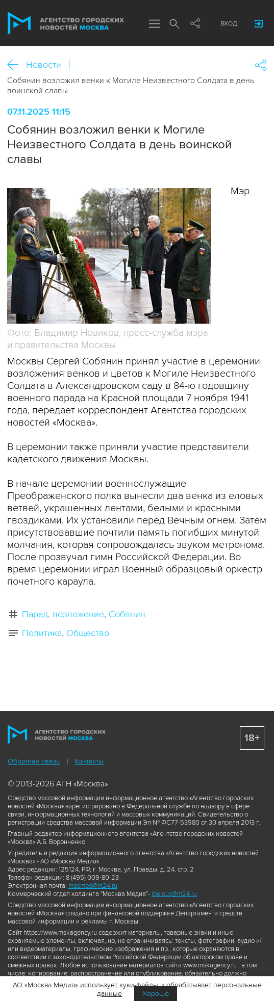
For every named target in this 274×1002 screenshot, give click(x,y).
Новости (43, 64)
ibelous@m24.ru (174, 894)
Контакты (89, 761)
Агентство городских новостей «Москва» (66, 23)
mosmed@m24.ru (92, 886)
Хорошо (155, 993)
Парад (35, 614)
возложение (78, 614)
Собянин (127, 614)
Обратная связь (34, 761)
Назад (16, 65)
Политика (42, 633)
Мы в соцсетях (195, 24)
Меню (154, 24)
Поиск (174, 24)
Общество (87, 633)
